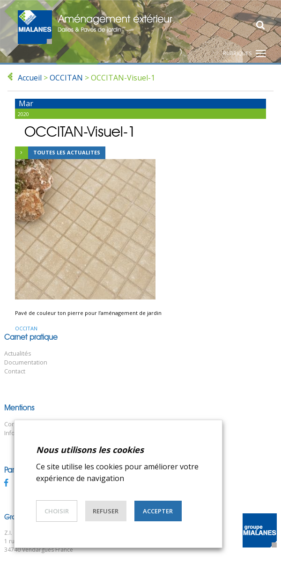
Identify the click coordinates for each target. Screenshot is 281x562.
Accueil (30, 78)
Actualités (17, 354)
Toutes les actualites (57, 153)
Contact (14, 371)
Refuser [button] (105, 511)
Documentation (25, 362)
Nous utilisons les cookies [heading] (90, 449)
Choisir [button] (56, 511)
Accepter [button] (158, 511)
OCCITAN (66, 78)
